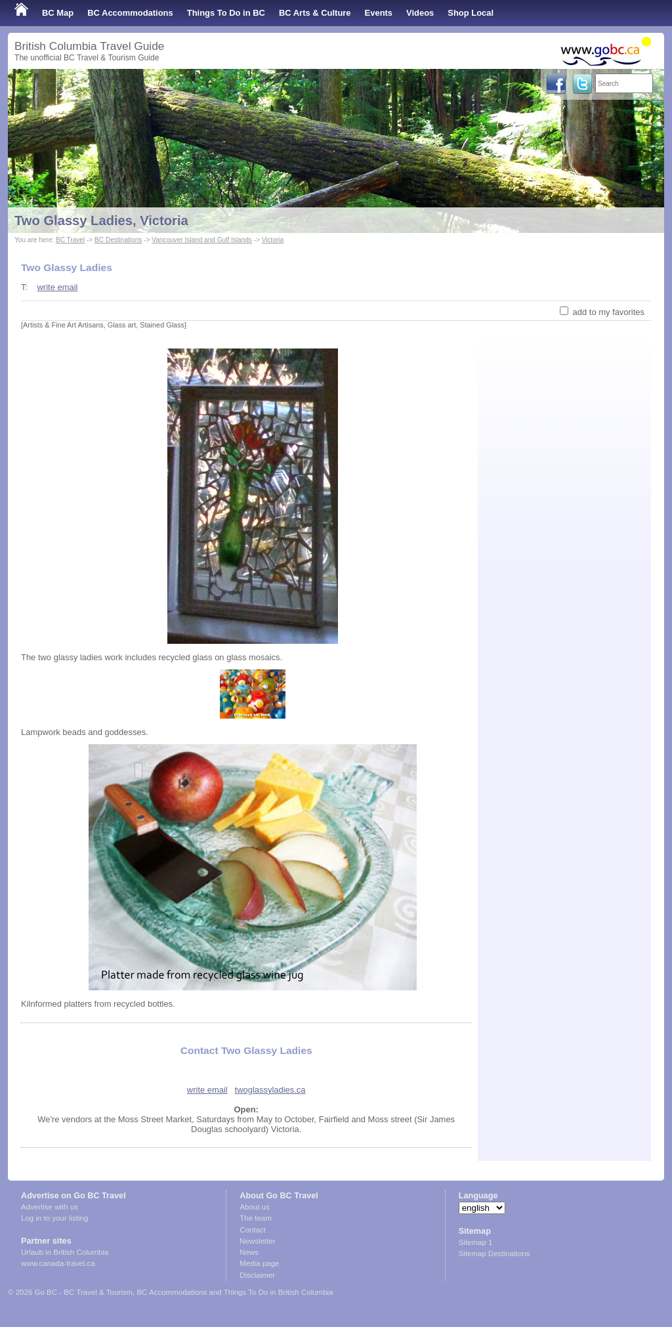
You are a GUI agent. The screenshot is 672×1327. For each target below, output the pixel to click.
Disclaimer (257, 1275)
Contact (253, 1230)
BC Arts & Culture (315, 13)
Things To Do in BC (226, 13)
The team (256, 1218)
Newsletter (257, 1241)
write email (57, 287)
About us (254, 1207)
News (249, 1252)
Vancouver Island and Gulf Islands (202, 239)
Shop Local (471, 13)
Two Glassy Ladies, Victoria (101, 220)
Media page (259, 1263)
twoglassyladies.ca (270, 1090)
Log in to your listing (54, 1218)
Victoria (273, 239)
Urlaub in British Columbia (64, 1252)
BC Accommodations (130, 13)
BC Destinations (118, 239)
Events (378, 13)
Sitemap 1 (476, 1242)
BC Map (58, 13)
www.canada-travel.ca (58, 1263)
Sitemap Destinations (494, 1253)
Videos (420, 13)
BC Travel (70, 239)
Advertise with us (49, 1207)
